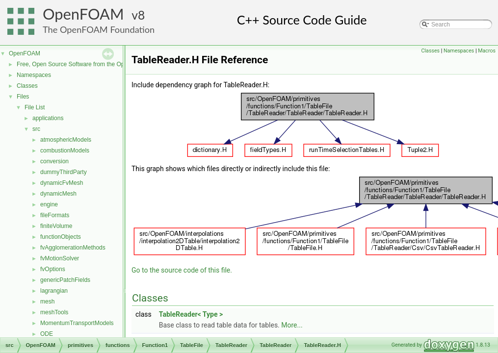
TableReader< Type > (191, 314)
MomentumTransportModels (77, 323)
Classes (27, 85)
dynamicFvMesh (61, 182)
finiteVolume (56, 226)
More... (291, 325)
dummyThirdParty (63, 172)
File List (35, 107)
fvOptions (52, 269)
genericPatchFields (65, 280)
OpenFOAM (83, 14)
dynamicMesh (58, 193)
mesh (47, 301)
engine (49, 204)
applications (47, 118)
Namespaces (34, 75)
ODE (46, 333)
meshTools (54, 312)
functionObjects (60, 236)
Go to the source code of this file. (181, 270)
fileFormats (54, 215)
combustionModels (64, 150)
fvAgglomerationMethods (72, 247)
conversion (54, 161)
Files (23, 96)
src (36, 129)
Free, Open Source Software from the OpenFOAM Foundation (98, 64)
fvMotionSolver (59, 258)
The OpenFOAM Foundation (99, 29)
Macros (487, 51)
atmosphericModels (65, 139)
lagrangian (54, 290)
